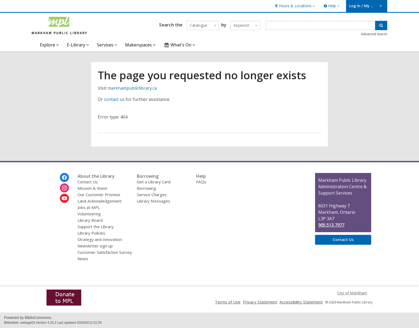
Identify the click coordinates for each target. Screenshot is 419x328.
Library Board (90, 220)
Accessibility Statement (301, 302)
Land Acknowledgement (99, 201)
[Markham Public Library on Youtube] (64, 198)
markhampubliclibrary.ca (132, 88)
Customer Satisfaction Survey (104, 252)
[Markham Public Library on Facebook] (64, 177)
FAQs (201, 181)
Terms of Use (227, 302)
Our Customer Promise (98, 194)
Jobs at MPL (88, 207)
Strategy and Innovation (99, 239)
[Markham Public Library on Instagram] (64, 187)
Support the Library (95, 226)
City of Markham (352, 292)
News (82, 258)
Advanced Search (374, 34)
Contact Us (87, 181)
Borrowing (146, 188)
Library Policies (91, 233)
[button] (294, 6)
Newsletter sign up (95, 245)
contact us (114, 99)
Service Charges (152, 194)
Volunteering (89, 213)
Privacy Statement (260, 302)
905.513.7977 (331, 225)
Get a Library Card (153, 181)
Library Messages (153, 201)
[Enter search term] (320, 25)
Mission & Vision (92, 188)
